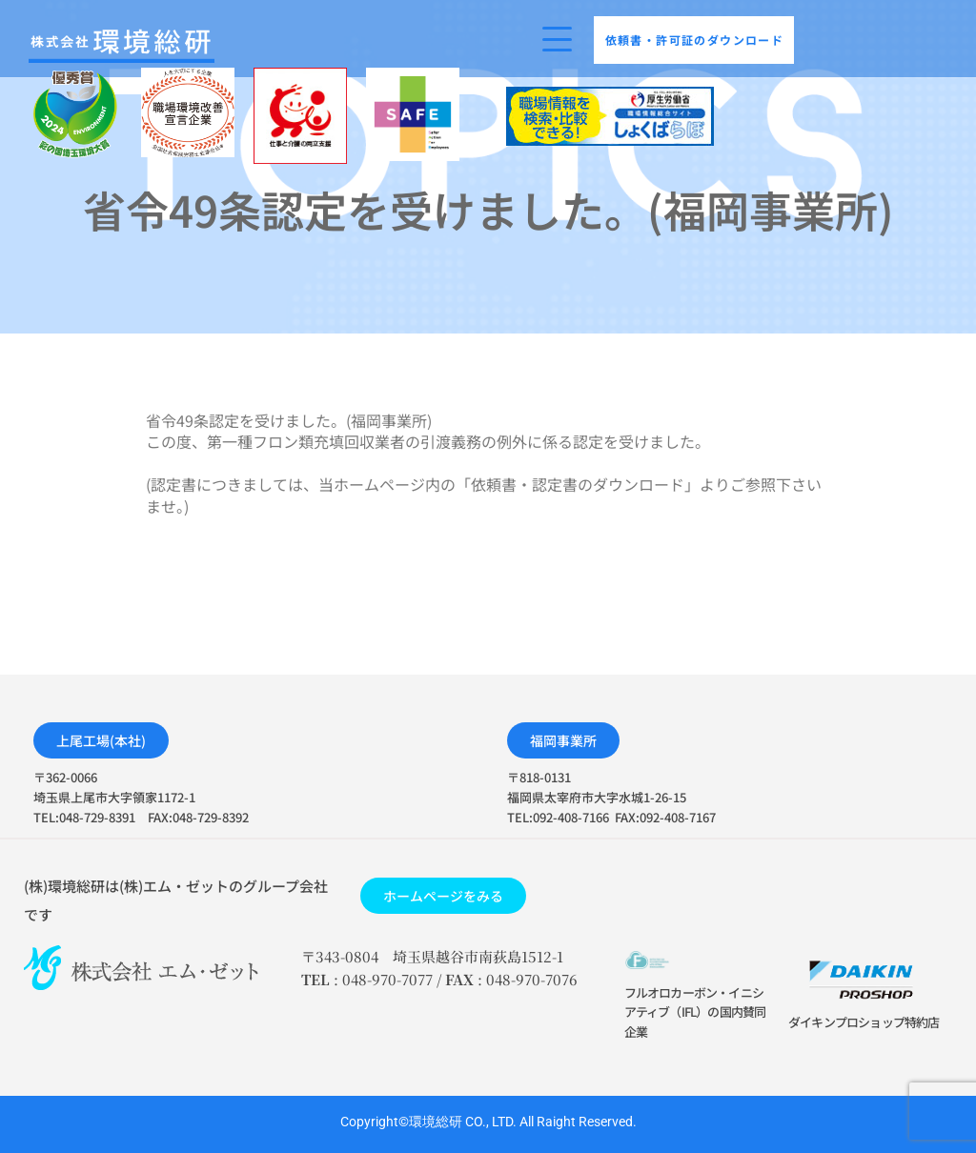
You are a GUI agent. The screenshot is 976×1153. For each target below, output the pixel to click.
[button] (101, 740)
